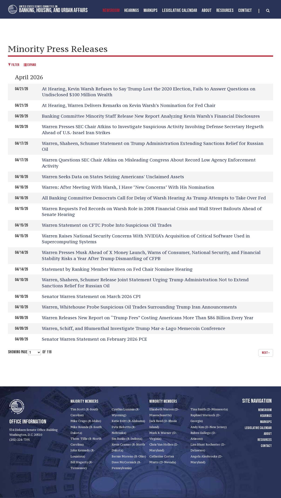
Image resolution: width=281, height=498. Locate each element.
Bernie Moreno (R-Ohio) (129, 456)
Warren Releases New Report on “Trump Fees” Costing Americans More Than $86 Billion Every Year (147, 317)
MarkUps (150, 10)
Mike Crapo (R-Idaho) (85, 421)
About (207, 10)
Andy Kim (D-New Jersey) (209, 427)
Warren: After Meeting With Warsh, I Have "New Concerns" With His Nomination (128, 187)
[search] (264, 11)
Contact (245, 10)
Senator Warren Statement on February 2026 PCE (94, 339)
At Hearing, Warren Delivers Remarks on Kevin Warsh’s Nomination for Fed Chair (128, 105)
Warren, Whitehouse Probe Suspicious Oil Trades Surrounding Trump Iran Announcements (139, 307)
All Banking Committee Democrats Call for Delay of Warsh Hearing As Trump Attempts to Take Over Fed (154, 198)
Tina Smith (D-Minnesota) (209, 409)
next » (266, 353)
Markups (266, 422)
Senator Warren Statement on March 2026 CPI (91, 296)
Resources (225, 10)
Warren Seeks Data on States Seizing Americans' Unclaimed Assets (113, 176)
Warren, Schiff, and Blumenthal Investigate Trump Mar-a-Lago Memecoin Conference (133, 328)
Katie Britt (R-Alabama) (128, 421)
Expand (30, 65)
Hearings (131, 10)
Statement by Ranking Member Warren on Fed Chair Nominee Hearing (117, 269)
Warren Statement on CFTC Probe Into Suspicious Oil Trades (107, 225)
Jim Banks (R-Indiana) (127, 438)
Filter (13, 65)
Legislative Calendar (179, 10)
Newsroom (111, 10)
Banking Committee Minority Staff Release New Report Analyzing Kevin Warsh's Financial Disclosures (151, 116)
